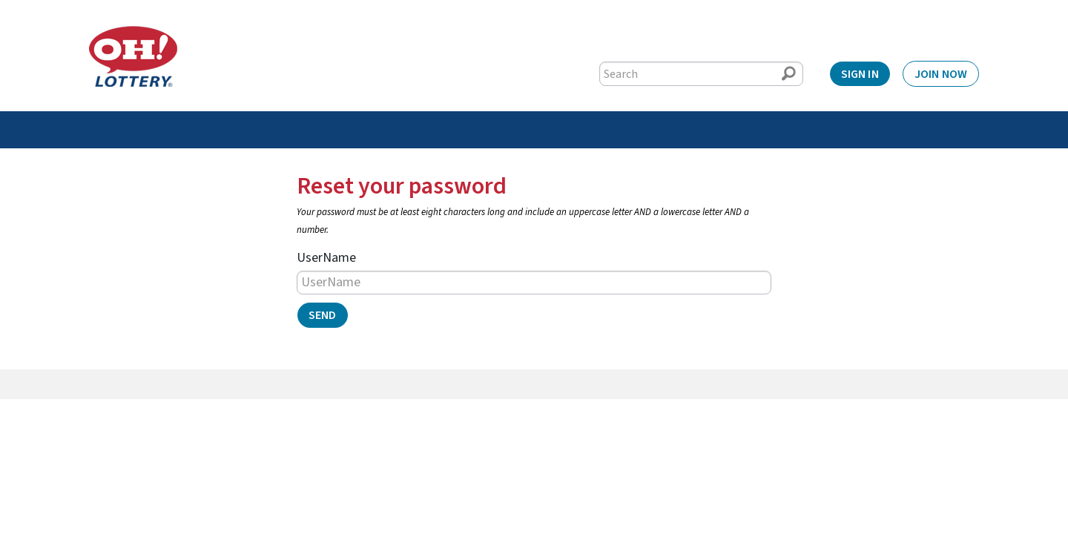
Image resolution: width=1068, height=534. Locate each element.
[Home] (133, 56)
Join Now (940, 74)
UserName (326, 257)
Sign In (860, 74)
